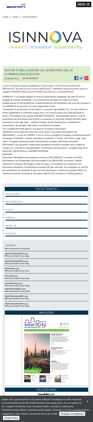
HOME (5, 17)
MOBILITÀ (10, 225)
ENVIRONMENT (30, 17)
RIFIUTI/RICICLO (14, 201)
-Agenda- (11, 245)
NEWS (15, 17)
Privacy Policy (11, 418)
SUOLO (9, 209)
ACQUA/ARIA (12, 193)
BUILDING (10, 233)
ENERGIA (10, 217)
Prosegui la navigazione (72, 413)
